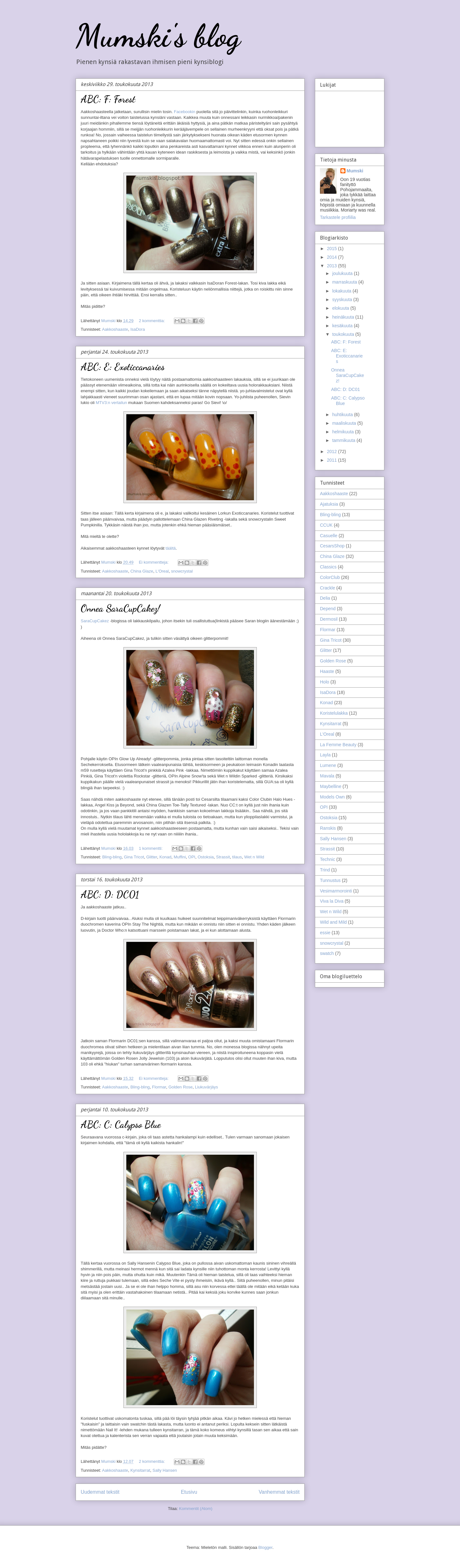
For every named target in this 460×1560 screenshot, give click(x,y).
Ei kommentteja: (154, 562)
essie (325, 932)
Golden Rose (180, 1087)
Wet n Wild (254, 857)
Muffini (180, 857)
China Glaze (141, 571)
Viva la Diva (332, 901)
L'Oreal (162, 571)
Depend (328, 608)
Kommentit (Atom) (195, 1508)
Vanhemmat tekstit (279, 1492)
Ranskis (328, 828)
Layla (325, 754)
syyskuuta (342, 299)
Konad (166, 857)
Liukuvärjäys (206, 1087)
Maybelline (330, 786)
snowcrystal (182, 571)
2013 (332, 265)
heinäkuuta (343, 317)
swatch (327, 953)
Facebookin (184, 111)
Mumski (355, 170)
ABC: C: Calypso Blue (121, 1124)
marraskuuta (345, 282)
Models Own (332, 796)
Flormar (159, 1087)
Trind (325, 869)
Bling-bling (112, 857)
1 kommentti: (151, 848)
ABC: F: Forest (108, 99)
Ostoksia (205, 857)
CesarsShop (332, 545)
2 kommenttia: (152, 320)
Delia (325, 598)
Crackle (327, 587)
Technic (327, 859)
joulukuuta (343, 273)
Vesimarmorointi (336, 890)
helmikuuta (343, 431)
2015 (332, 248)
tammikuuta (344, 440)
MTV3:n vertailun (111, 402)
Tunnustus (330, 880)
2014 (332, 257)
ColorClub (330, 577)
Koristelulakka (334, 713)
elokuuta (341, 308)
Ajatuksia (329, 504)
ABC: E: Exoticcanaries (123, 366)
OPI (191, 857)
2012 (332, 451)
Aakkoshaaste (115, 329)
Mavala (327, 775)
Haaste (327, 671)
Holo (324, 681)
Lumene (328, 765)
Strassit (223, 857)
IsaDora (137, 329)
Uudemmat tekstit (100, 1492)
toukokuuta (343, 334)
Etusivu (189, 1492)
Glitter (151, 857)
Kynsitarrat (140, 1470)
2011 (332, 460)
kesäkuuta (343, 325)
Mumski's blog (158, 36)
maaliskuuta (344, 423)
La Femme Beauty (338, 744)
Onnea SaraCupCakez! (120, 608)
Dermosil (329, 619)
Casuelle (328, 535)
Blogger (265, 1547)
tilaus (237, 857)
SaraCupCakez (95, 620)
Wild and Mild (333, 922)
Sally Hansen (164, 1470)
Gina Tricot (134, 857)
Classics (328, 566)
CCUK (326, 525)
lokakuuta (342, 290)
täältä (171, 548)
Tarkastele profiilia (338, 217)
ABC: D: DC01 (110, 894)
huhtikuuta (343, 414)
